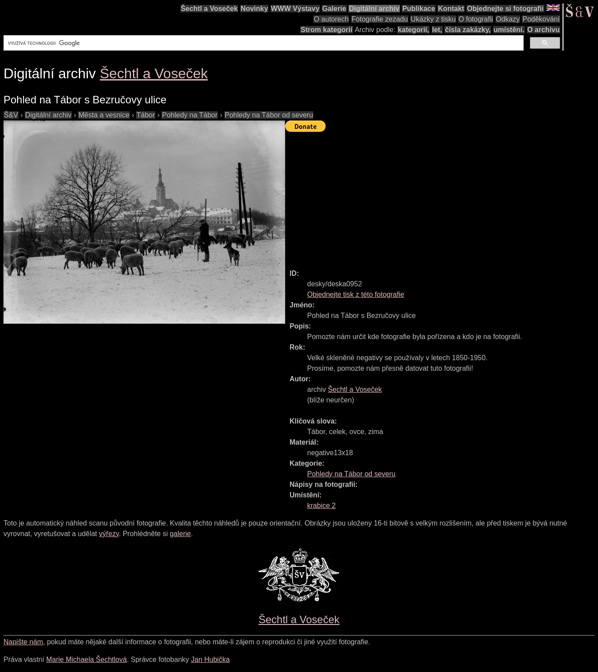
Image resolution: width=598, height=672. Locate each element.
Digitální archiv (374, 8)
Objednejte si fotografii (505, 8)
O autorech (331, 19)
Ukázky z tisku (433, 19)
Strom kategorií (326, 29)
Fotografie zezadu (380, 19)
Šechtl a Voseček (209, 8)
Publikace (418, 8)
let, (437, 29)
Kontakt (451, 8)
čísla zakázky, (468, 29)
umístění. (509, 29)
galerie (180, 533)
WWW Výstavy (295, 8)
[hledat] (262, 43)
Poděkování (541, 19)
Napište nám (23, 642)
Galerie (334, 8)
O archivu (543, 29)
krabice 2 (321, 505)
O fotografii (476, 19)
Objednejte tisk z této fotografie (355, 294)
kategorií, (413, 29)
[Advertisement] (441, 196)
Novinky (254, 8)
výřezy (109, 533)
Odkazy (508, 19)
